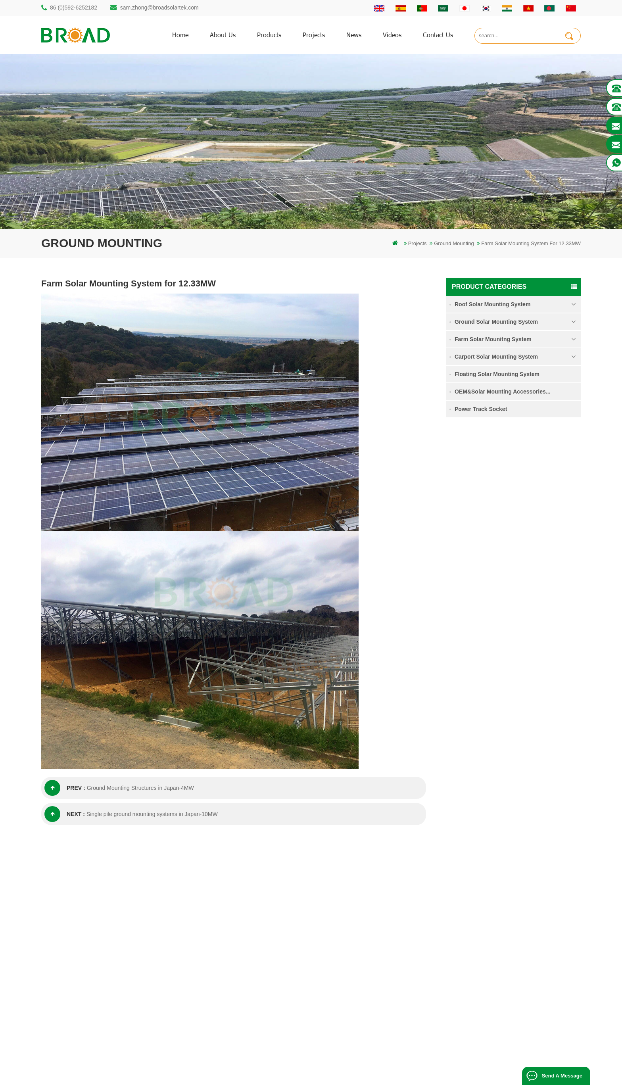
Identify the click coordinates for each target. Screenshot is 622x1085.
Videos (392, 34)
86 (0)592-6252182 (73, 7)
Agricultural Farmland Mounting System (532, 525)
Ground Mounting (454, 243)
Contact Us (367, 923)
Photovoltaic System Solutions (464, 1076)
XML (359, 990)
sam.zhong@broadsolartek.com (159, 7)
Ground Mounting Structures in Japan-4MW (140, 788)
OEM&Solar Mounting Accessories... (502, 391)
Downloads (367, 949)
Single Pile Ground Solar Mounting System (536, 477)
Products (364, 909)
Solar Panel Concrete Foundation (532, 621)
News (353, 34)
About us (223, 34)
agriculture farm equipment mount (252, 1003)
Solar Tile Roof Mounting (329, 1076)
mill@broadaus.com (79, 991)
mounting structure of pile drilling (251, 896)
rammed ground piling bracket (248, 909)
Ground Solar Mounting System (496, 322)
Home (361, 896)
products (269, 34)
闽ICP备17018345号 (372, 1067)
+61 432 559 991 (75, 1007)
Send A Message (562, 1076)
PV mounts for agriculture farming (252, 976)
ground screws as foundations (248, 1017)
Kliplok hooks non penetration (528, 669)
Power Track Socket (481, 409)
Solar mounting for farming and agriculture (262, 990)
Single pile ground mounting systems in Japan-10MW (152, 814)
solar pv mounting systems (244, 949)
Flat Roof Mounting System (394, 1076)
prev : (64, 788)
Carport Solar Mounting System (496, 356)
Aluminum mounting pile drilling (249, 923)
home (180, 34)
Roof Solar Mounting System (492, 304)
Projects (314, 34)
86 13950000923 (75, 959)
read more (522, 494)
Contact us (438, 34)
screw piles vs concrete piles (246, 936)
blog (359, 963)
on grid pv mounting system (245, 963)
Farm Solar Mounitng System (493, 339)
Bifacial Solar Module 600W (265, 1076)
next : (64, 814)
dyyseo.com (442, 1067)
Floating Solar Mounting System (497, 374)
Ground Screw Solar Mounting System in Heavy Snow (539, 574)
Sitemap (363, 976)
